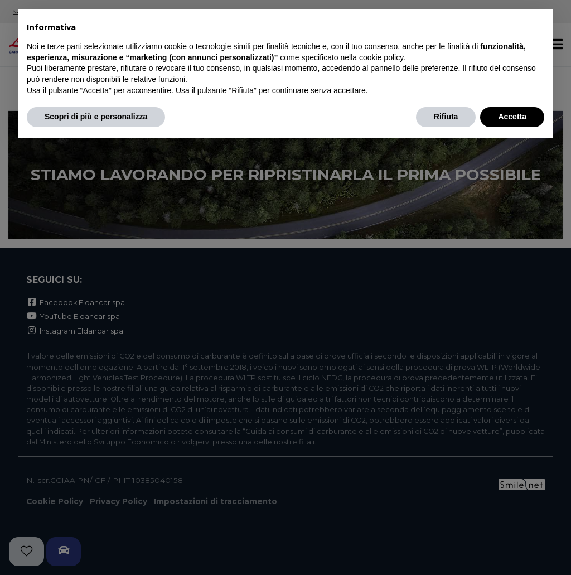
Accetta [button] (512, 116)
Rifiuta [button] (446, 116)
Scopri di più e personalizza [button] (96, 116)
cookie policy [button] (381, 57)
